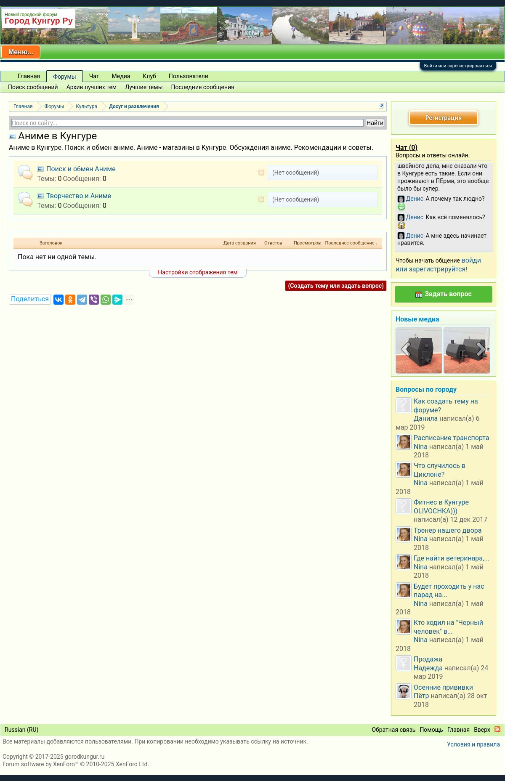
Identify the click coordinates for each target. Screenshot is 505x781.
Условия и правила (473, 744)
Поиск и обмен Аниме (81, 169)
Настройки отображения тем (197, 272)
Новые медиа (417, 319)
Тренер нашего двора (447, 530)
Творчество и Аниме (78, 196)
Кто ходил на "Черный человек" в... (448, 627)
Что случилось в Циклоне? (439, 470)
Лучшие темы (143, 87)
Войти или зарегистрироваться (458, 66)
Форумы (64, 76)
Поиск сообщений (33, 87)
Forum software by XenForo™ (76, 764)
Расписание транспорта (451, 438)
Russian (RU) (21, 729)
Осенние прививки (443, 687)
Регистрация (443, 118)
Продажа (428, 659)
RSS (261, 172)
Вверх (482, 729)
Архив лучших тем (91, 87)
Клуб (149, 76)
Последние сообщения (202, 87)
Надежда (428, 668)
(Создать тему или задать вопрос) (336, 285)
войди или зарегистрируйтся (438, 264)
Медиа (121, 76)
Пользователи (188, 76)
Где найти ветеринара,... (451, 558)
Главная (29, 76)
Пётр (421, 696)
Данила (426, 418)
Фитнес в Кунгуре (441, 502)
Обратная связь (393, 729)
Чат (94, 76)
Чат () (406, 147)
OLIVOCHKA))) (435, 511)
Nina (421, 447)
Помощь (431, 729)
